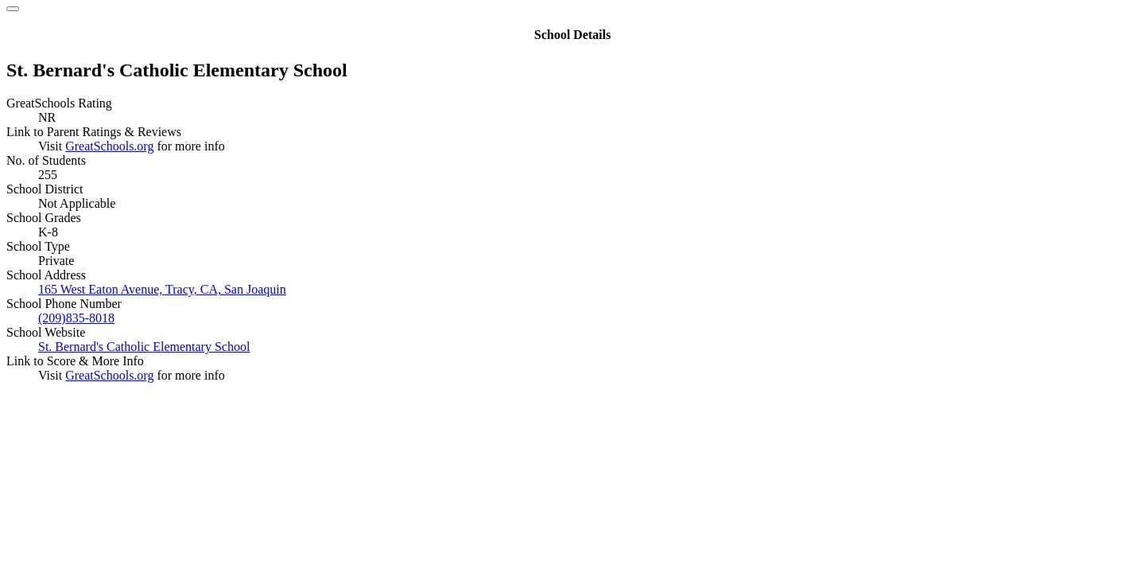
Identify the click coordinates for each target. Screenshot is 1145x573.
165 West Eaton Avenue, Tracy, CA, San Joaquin (162, 289)
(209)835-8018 (76, 318)
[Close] (12, 8)
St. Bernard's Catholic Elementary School (144, 346)
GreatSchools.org (109, 146)
